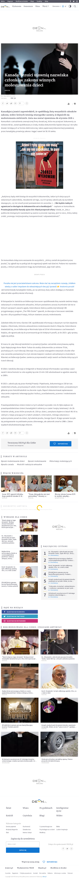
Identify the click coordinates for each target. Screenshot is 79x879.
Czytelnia (27, 815)
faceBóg (39, 1)
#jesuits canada (7, 464)
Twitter (73, 1)
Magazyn (10, 1)
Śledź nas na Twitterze (13, 616)
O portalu (7, 873)
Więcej (44, 6)
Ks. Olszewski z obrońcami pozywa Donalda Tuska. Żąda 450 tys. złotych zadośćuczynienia (9, 539)
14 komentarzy (54, 555)
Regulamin (15, 873)
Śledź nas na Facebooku (14, 612)
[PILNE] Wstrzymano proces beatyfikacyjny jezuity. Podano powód (10, 584)
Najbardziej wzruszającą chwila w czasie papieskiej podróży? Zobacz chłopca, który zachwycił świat (9, 555)
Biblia (3, 1)
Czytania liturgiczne (46, 826)
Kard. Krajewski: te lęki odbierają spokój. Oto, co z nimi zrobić (9, 569)
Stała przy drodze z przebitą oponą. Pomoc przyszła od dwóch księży (57, 760)
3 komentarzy (53, 590)
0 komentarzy (53, 562)
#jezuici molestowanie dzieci (13, 461)
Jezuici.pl (9, 868)
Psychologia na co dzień (47, 829)
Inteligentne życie (62, 809)
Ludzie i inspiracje (62, 829)
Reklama (50, 873)
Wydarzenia (16, 6)
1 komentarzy (53, 583)
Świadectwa (27, 829)
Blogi (32, 1)
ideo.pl (44, 876)
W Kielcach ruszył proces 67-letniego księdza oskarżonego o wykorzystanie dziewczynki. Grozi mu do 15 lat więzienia (62, 596)
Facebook (70, 1)
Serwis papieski (11, 826)
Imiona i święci (27, 832)
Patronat (70, 873)
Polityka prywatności (26, 873)
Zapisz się (22, 850)
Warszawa (55, 6)
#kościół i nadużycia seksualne (29, 464)
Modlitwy (42, 832)
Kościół (7, 90)
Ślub (7, 832)
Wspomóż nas (60, 444)
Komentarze (28, 6)
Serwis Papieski (59, 498)
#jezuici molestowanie (37, 461)
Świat (8, 808)
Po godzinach (46, 808)
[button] (69, 6)
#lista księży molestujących (60, 461)
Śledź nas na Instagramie (14, 621)
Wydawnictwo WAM (25, 868)
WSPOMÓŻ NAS (50, 862)
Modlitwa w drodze (22, 1)
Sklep (46, 1)
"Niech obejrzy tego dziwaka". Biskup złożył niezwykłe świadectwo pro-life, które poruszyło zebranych (9, 524)
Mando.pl (42, 868)
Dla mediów (42, 873)
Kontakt (35, 873)
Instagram (77, 1)
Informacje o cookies (60, 873)
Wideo (59, 815)
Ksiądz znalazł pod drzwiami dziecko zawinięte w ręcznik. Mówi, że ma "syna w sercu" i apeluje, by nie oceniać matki (62, 582)
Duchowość (26, 826)
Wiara (37, 6)
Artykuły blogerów (12, 829)
